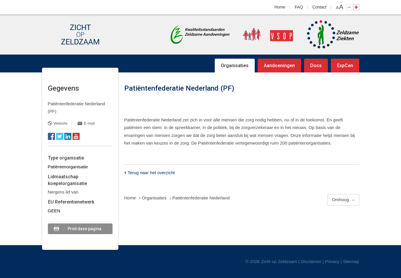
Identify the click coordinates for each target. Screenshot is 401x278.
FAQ (299, 7)
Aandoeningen (279, 65)
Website (61, 123)
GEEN (54, 210)
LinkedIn (67, 136)
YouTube (76, 136)
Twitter (59, 136)
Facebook (51, 136)
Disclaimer (311, 261)
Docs (316, 65)
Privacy (332, 261)
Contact (319, 7)
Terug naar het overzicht (151, 172)
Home (279, 7)
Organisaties (235, 65)
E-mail (89, 123)
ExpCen (345, 65)
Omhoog (340, 199)
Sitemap (351, 261)
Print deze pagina (84, 228)
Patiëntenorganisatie (68, 166)
